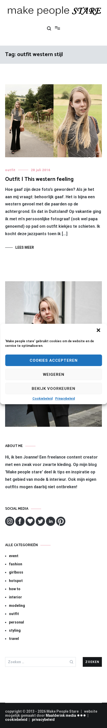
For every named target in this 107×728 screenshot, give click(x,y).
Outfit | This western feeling (39, 179)
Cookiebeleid (42, 398)
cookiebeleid (16, 719)
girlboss (16, 572)
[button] (99, 331)
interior (15, 597)
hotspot (16, 581)
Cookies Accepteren (54, 360)
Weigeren (53, 374)
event (13, 556)
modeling (17, 606)
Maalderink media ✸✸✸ (66, 715)
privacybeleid (43, 719)
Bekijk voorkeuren (53, 388)
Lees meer (24, 247)
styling (15, 630)
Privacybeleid (65, 398)
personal (16, 622)
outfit (10, 170)
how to (14, 589)
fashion (15, 564)
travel (14, 639)
